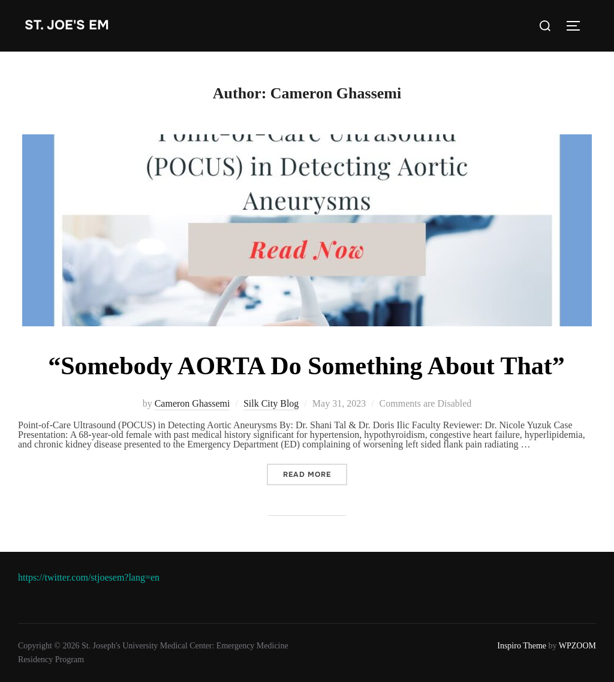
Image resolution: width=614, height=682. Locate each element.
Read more (315, 474)
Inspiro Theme (521, 645)
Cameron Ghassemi (192, 403)
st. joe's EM (67, 25)
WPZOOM (577, 645)
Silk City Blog (271, 403)
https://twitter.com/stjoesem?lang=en (88, 577)
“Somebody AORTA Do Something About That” (306, 366)
